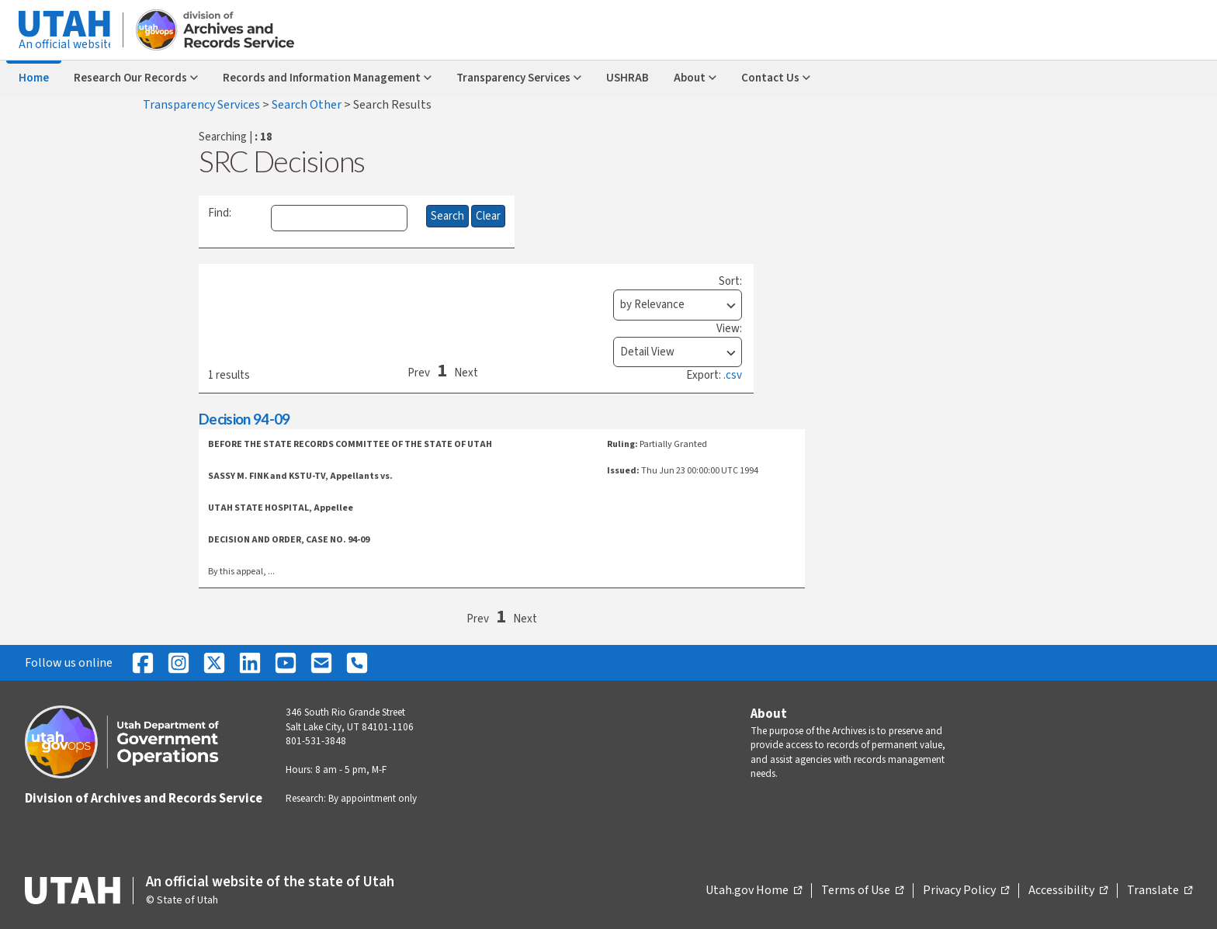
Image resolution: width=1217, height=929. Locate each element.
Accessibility (1068, 891)
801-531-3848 (316, 741)
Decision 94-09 (244, 419)
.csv (732, 375)
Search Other (308, 104)
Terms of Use (862, 891)
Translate (1159, 891)
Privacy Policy (966, 891)
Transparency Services (202, 104)
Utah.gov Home (754, 891)
